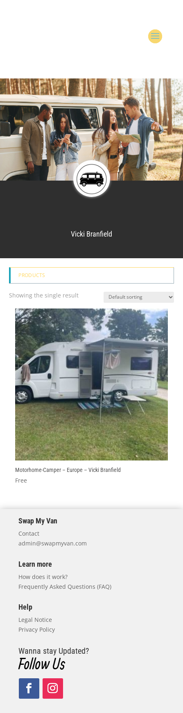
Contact (28, 533)
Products (31, 275)
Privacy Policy (36, 629)
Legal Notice (35, 620)
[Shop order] (139, 297)
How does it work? (43, 577)
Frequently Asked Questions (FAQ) (64, 586)
